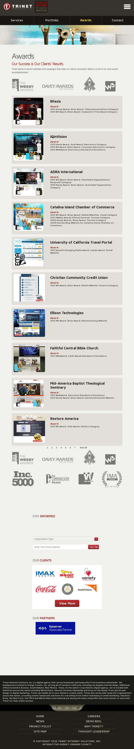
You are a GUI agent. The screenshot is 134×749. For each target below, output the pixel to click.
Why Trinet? (93, 726)
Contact (118, 20)
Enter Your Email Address (47, 547)
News (40, 721)
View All (83, 448)
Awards (85, 20)
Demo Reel (94, 721)
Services (17, 20)
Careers (94, 716)
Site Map (40, 731)
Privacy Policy (40, 726)
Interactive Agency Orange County (67, 744)
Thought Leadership (94, 731)
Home (40, 716)
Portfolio (51, 20)
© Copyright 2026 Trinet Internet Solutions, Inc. (67, 741)
